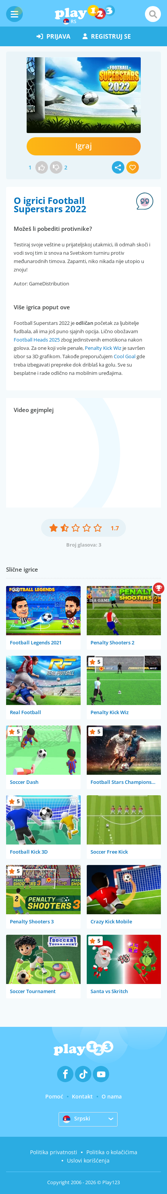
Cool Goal (124, 356)
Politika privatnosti (53, 1152)
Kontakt (82, 1096)
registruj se (107, 36)
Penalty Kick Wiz (103, 348)
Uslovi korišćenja (88, 1160)
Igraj (83, 146)
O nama (112, 1096)
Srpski (76, 1119)
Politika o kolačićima (111, 1152)
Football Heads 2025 (37, 339)
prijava (53, 36)
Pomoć (54, 1096)
